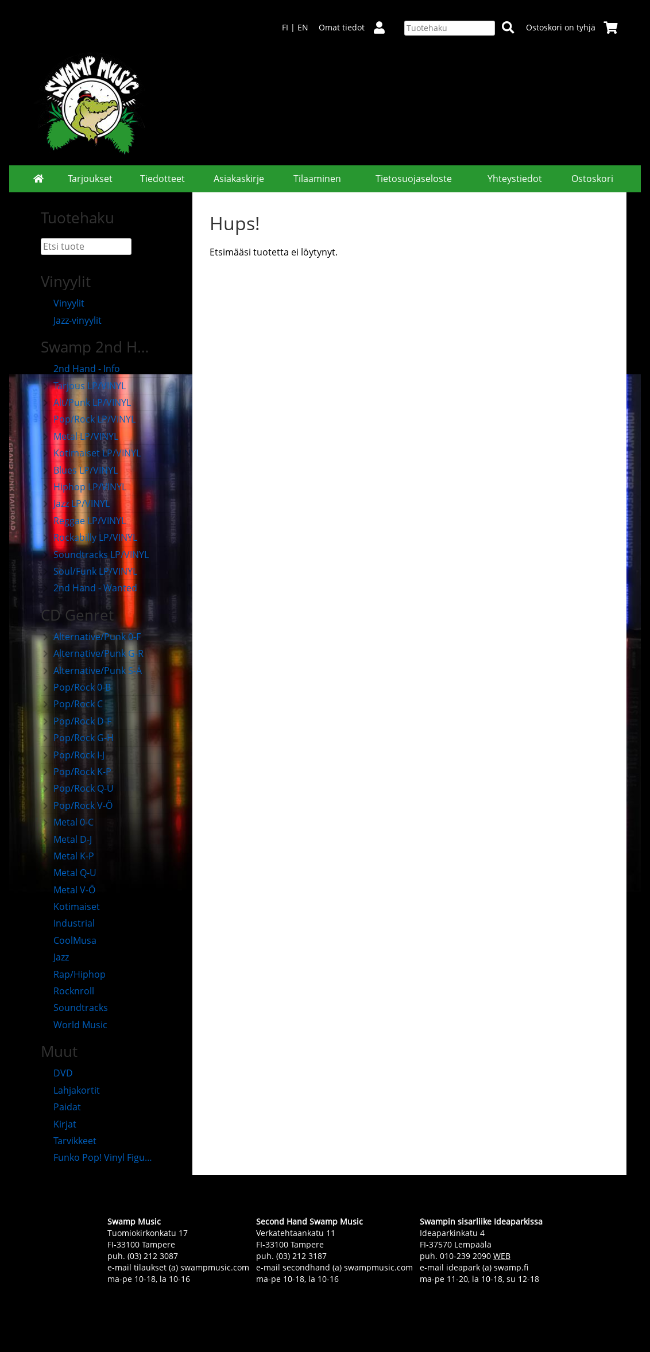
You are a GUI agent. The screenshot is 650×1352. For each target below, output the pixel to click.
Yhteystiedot (515, 178)
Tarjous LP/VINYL (83, 385)
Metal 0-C (67, 822)
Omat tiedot (356, 27)
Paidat (61, 1107)
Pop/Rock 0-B (76, 687)
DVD (57, 1073)
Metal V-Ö (68, 890)
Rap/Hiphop (73, 974)
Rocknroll (67, 991)
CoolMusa (68, 940)
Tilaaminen (317, 178)
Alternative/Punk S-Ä (91, 670)
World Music (74, 1024)
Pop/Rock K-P (76, 771)
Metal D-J (66, 839)
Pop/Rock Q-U (77, 788)
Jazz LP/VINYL (75, 503)
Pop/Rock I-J (73, 755)
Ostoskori (592, 178)
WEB (501, 1255)
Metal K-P (67, 856)
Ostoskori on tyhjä (572, 27)
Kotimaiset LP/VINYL (91, 453)
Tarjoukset (90, 178)
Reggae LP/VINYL (83, 520)
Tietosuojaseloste (414, 178)
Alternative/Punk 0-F (91, 636)
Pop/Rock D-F (76, 721)
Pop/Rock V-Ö (77, 805)
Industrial (68, 923)
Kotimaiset (70, 906)
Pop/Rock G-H (77, 737)
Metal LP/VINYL (79, 436)
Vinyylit (62, 303)
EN (302, 27)
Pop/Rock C (72, 704)
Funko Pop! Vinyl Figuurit (98, 1157)
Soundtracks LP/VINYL (95, 554)
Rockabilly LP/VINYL (89, 537)
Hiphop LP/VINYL (83, 487)
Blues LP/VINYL (79, 470)
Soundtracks (74, 1007)
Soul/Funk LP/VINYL (89, 571)
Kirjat (58, 1124)
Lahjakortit (70, 1090)
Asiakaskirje (239, 178)
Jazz (55, 957)
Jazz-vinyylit (71, 320)
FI (285, 27)
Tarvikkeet (68, 1140)
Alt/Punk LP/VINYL (86, 402)
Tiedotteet (162, 178)
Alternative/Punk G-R (92, 653)
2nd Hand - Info (80, 368)
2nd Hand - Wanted (89, 588)
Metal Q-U (68, 872)
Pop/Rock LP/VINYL (88, 419)
